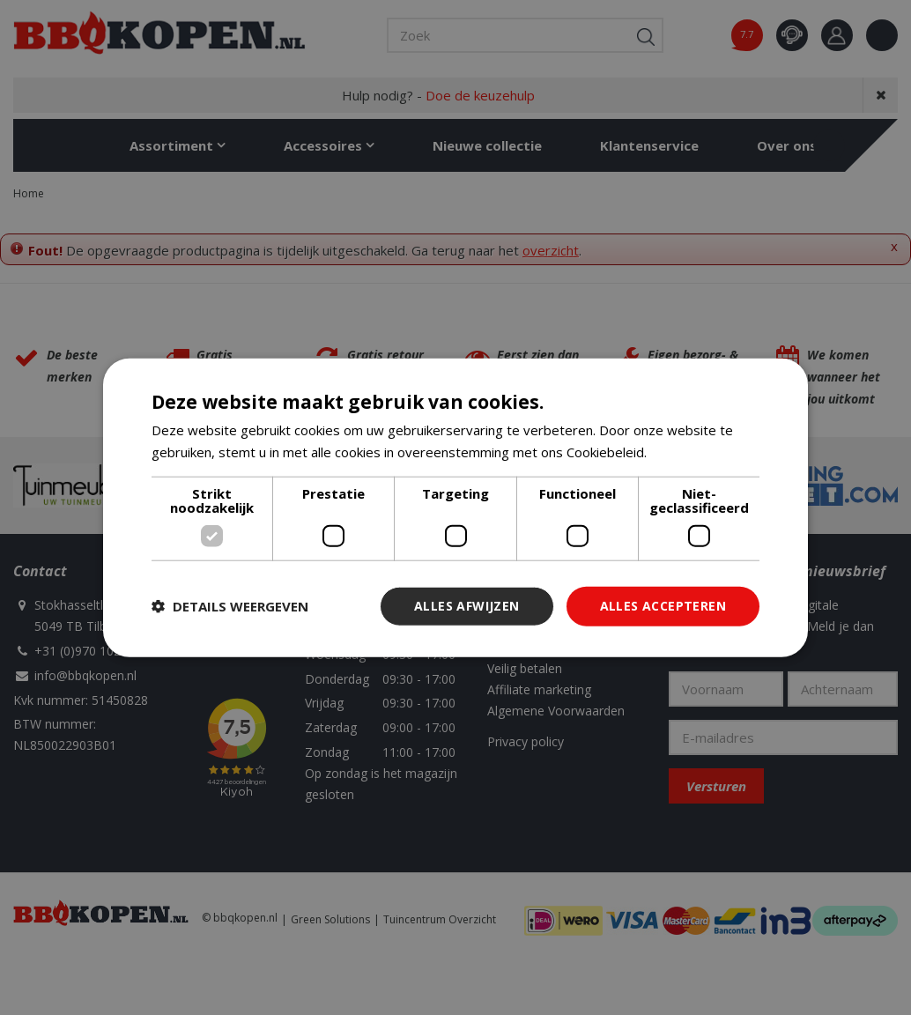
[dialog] (455, 508)
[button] (230, 606)
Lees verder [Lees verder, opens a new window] (687, 452)
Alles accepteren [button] (663, 605)
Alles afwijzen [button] (467, 605)
